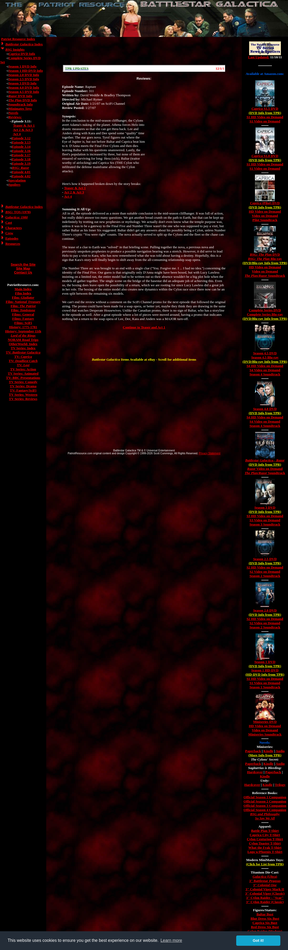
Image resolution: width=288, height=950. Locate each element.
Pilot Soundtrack (264, 220)
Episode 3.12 (21, 138)
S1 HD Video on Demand (265, 117)
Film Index (23, 293)
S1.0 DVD (265, 156)
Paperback (253, 751)
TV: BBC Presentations (23, 378)
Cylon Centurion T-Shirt (265, 839)
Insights (15, 49)
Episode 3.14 (21, 147)
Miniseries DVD (265, 722)
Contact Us (23, 272)
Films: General (23, 314)
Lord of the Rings (23, 335)
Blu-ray (265, 259)
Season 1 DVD (264, 662)
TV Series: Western (23, 395)
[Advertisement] (144, 51)
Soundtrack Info (20, 104)
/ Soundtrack (265, 276)
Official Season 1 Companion (265, 797)
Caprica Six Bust (265, 923)
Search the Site (23, 264)
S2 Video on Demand (265, 572)
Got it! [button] (258, 940)
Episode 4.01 (21, 172)
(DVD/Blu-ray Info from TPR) (265, 263)
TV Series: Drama (23, 386)
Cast (8, 223)
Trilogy (280, 785)
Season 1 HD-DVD (264, 670)
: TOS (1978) (18, 212)
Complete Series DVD (265, 310)
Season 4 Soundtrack (264, 374)
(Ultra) (265, 877)
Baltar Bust (265, 914)
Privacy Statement (209, 453)
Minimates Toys (20, 109)
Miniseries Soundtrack (264, 734)
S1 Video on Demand (265, 121)
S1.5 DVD (265, 109)
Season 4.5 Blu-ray (265, 357)
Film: (23, 297)
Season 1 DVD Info (22, 66)
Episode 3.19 (21, 163)
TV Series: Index (23, 348)
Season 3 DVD (264, 507)
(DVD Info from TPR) (265, 113)
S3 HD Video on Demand (265, 516)
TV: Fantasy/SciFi (23, 390)
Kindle (268, 751)
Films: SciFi (23, 323)
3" (265, 885)
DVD (265, 254)
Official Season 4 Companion (265, 810)
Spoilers (14, 185)
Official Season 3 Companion (265, 806)
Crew (9, 233)
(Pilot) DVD (265, 203)
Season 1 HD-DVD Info (25, 71)
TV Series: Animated (23, 373)
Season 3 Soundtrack (264, 524)
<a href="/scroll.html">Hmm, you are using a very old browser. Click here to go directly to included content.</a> (144, 68)
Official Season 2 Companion (265, 801)
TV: (23, 352)
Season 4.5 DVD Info (23, 92)
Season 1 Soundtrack (264, 687)
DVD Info (21, 54)
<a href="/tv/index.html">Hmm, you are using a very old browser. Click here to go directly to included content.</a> (265, 52)
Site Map (23, 268)
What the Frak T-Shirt (264, 847)
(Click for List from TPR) (265, 864)
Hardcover (255, 772)
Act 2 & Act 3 (23, 130)
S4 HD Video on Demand (265, 366)
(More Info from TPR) (264, 755)
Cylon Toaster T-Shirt (265, 843)
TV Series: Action (23, 369)
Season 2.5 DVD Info (23, 79)
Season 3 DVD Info (22, 83)
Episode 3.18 (21, 159)
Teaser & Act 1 (24, 125)
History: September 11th (23, 331)
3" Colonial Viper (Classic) (265, 893)
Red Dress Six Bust (265, 927)
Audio (280, 751)
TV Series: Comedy (23, 382)
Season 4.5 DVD (265, 353)
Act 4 (17, 134)
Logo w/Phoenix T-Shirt (264, 852)
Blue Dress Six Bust (264, 918)
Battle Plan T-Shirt (265, 831)
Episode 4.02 (21, 176)
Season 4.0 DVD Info (23, 87)
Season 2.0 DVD (265, 610)
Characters (13, 228)
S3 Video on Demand (265, 520)
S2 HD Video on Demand (265, 567)
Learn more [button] (171, 940)
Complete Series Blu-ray (265, 314)
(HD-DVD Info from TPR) (264, 674)
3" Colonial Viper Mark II (264, 889)
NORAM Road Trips (23, 340)
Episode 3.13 (21, 142)
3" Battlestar (265, 881)
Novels (13, 113)
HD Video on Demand (265, 211)
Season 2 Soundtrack (264, 576)
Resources (12, 244)
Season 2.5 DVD (265, 559)
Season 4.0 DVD (265, 409)
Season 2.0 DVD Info (23, 75)
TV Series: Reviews (23, 399)
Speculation (17, 180)
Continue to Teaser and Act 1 (144, 327)
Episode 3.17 (21, 155)
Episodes (11, 238)
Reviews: (15, 117)
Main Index (23, 289)
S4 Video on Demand (265, 370)
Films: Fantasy (23, 319)
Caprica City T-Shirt (265, 835)
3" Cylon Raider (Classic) (265, 902)
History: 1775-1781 (23, 327)
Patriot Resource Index (18, 39)
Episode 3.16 (21, 151)
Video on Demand (265, 216)
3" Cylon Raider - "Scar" (265, 898)
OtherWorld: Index (23, 344)
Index (24, 44)
